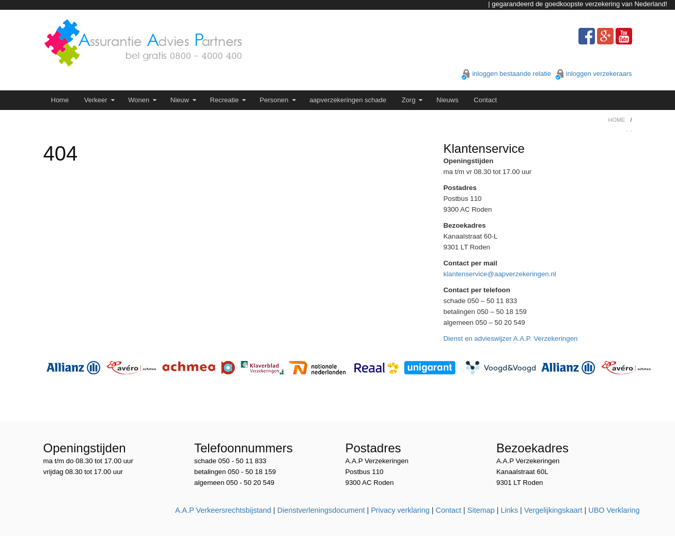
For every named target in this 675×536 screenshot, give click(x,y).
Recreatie (224, 100)
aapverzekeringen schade (347, 100)
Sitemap (481, 510)
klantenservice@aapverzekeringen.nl (500, 274)
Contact (485, 100)
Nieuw (179, 100)
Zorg (409, 100)
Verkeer (95, 100)
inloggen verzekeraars (599, 73)
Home (60, 100)
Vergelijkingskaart (553, 510)
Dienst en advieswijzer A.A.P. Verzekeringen (511, 338)
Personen (274, 100)
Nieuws (447, 100)
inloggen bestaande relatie (511, 73)
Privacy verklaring (400, 510)
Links (509, 510)
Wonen (138, 100)
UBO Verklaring (613, 510)
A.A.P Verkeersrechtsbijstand (223, 510)
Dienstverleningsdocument (321, 510)
